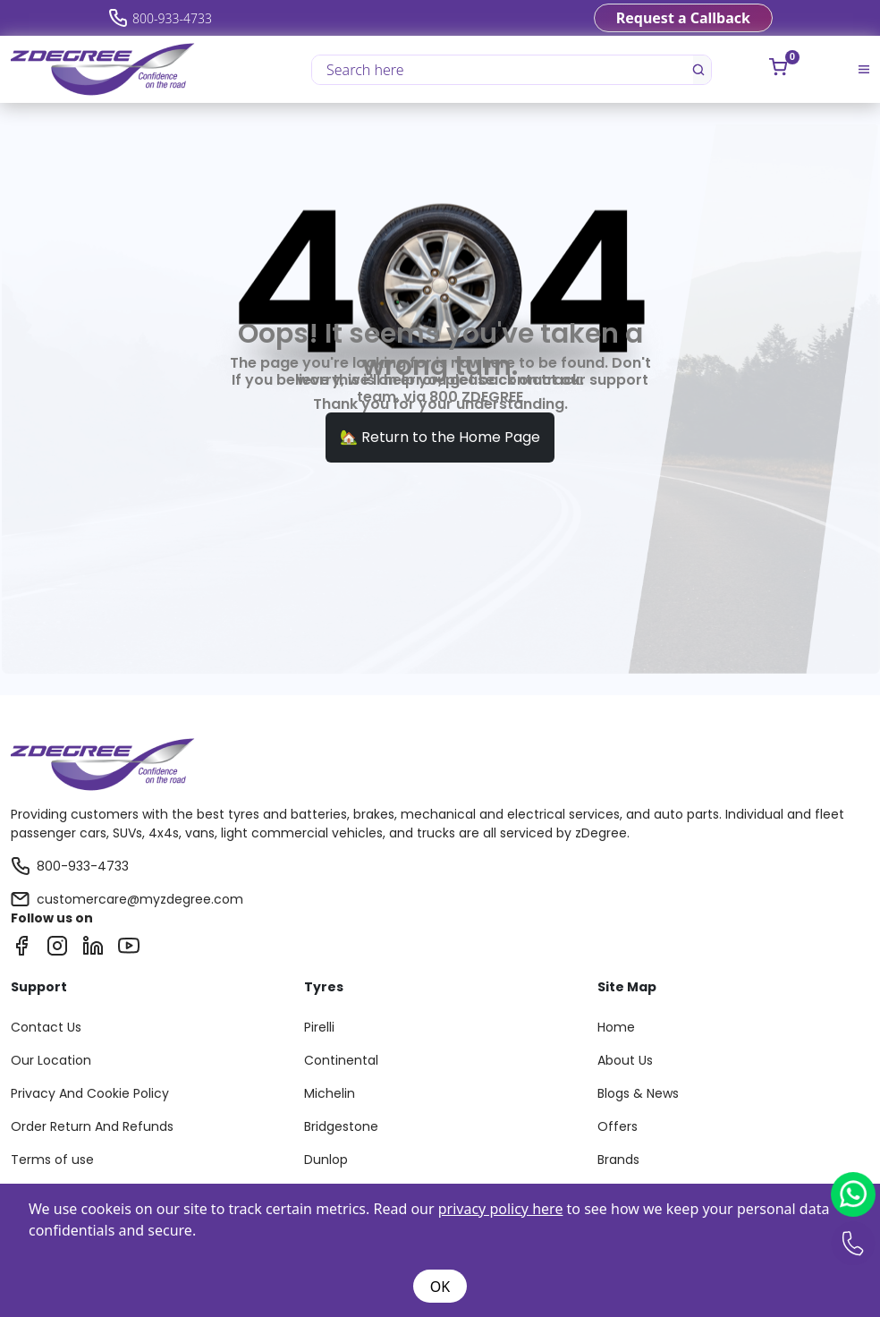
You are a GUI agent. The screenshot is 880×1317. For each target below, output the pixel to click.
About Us (625, 1060)
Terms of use (52, 1159)
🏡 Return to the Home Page (440, 437)
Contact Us (46, 1027)
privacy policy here (500, 1209)
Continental (341, 1060)
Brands (618, 1159)
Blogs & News (638, 1093)
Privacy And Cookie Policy (90, 1093)
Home (616, 1027)
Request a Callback (683, 18)
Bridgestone (341, 1126)
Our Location (51, 1060)
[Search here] (503, 69)
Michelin (329, 1093)
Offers (617, 1126)
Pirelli (319, 1027)
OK (440, 1286)
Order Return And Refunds (92, 1126)
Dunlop (326, 1159)
